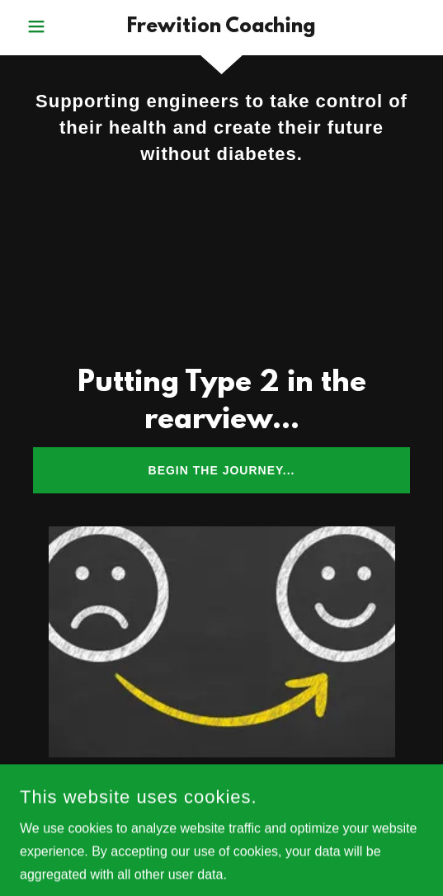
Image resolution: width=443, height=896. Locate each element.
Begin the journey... (221, 470)
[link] (221, 28)
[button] (52, 26)
